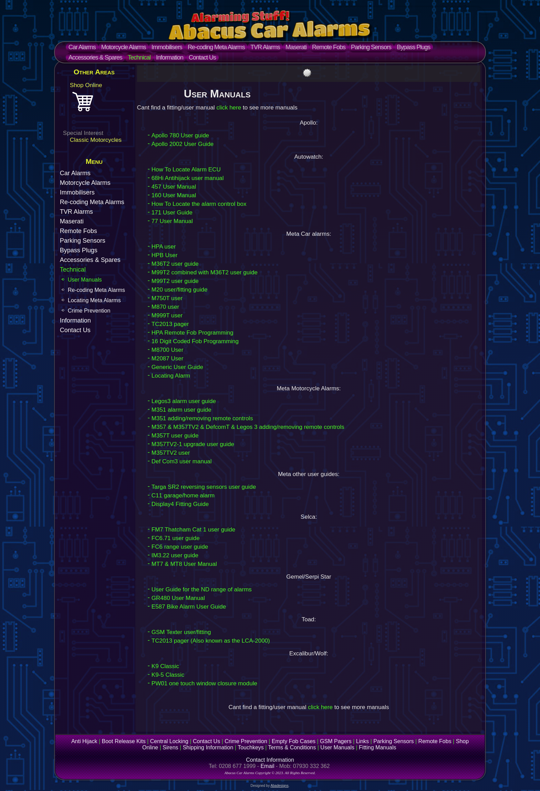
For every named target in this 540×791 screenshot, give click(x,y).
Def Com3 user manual (182, 461)
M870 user (165, 307)
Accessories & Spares (95, 57)
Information (169, 57)
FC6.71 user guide (176, 538)
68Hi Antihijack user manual (188, 178)
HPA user (164, 246)
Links (362, 741)
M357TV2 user (171, 453)
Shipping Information (208, 747)
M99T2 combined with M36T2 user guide (205, 272)
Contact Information (270, 760)
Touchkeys (251, 747)
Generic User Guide (177, 367)
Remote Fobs (328, 47)
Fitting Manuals (377, 747)
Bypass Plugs (413, 47)
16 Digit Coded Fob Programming (195, 341)
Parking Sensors (371, 47)
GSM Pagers (336, 741)
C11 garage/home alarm (183, 495)
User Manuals (85, 280)
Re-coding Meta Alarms (216, 47)
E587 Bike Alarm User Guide (189, 606)
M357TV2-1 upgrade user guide (193, 444)
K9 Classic (165, 666)
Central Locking (169, 741)
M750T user (167, 298)
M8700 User (168, 350)
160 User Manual (174, 195)
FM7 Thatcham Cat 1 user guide (193, 529)
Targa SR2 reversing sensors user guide (204, 487)
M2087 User (168, 358)
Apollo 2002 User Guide (183, 144)
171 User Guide (172, 212)
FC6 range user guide (180, 547)
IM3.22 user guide (175, 555)
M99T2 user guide (175, 281)
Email (267, 766)
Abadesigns (279, 786)
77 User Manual (172, 221)
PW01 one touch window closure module (204, 683)
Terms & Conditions (292, 747)
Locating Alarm (171, 375)
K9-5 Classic (168, 675)
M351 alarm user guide (181, 410)
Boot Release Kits (124, 741)
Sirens (170, 747)
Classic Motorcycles (96, 140)
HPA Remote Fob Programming (192, 332)
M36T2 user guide (175, 264)
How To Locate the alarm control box (199, 204)
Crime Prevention (89, 311)
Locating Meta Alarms (94, 300)
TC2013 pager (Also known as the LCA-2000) (211, 640)
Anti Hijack (84, 741)
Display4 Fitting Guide (180, 504)
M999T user (167, 315)
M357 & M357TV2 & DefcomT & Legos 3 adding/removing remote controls (248, 427)
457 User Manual (174, 186)
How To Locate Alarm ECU (186, 169)
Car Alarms (82, 47)
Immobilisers (167, 47)
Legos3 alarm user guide (184, 401)
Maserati (296, 47)
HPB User (165, 255)
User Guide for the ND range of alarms (202, 589)
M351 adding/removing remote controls (202, 418)
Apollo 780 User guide (180, 135)
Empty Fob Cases (293, 741)
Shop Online (86, 85)
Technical (139, 57)
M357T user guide (175, 435)
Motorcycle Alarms (123, 47)
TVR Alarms (265, 47)
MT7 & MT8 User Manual (184, 564)
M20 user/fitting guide (180, 289)
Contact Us (202, 57)
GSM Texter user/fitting (181, 632)
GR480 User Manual (178, 598)
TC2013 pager (170, 324)
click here (228, 107)
